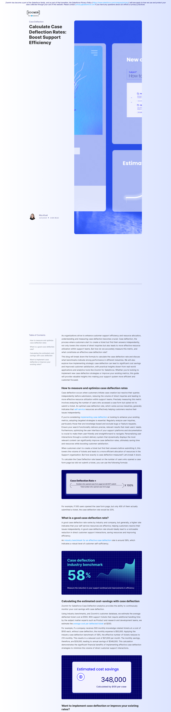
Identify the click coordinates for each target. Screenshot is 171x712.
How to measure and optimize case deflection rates (41, 341)
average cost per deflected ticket (88, 623)
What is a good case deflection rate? (42, 348)
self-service (79, 409)
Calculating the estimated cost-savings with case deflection (42, 354)
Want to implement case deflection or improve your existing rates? (40, 362)
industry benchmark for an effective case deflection (87, 540)
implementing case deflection (94, 417)
